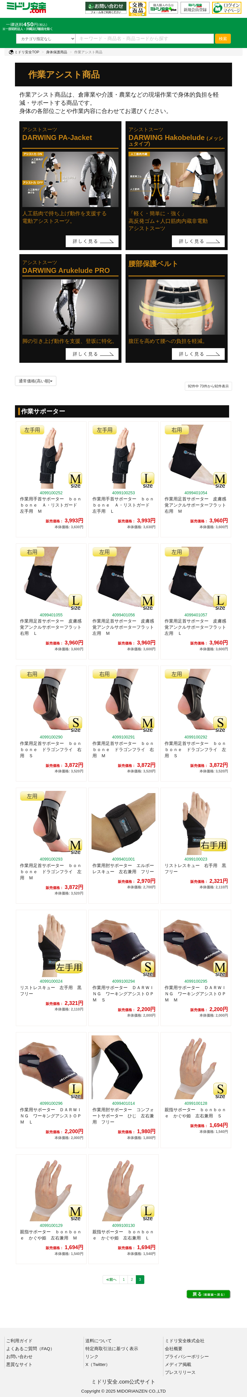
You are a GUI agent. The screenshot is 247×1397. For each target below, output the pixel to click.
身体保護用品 (56, 52)
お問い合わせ (19, 1356)
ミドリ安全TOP (24, 52)
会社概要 (173, 1348)
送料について (98, 1340)
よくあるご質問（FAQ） (30, 1348)
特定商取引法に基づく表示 (111, 1348)
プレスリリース (180, 1372)
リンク (92, 1356)
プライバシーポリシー (187, 1356)
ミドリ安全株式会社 (184, 1340)
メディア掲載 (178, 1364)
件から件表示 (208, 386)
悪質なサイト (19, 1364)
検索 (223, 38)
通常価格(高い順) (36, 381)
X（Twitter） (97, 1364)
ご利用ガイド (19, 1340)
